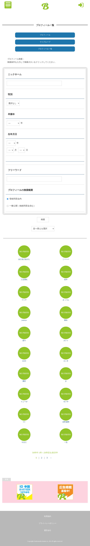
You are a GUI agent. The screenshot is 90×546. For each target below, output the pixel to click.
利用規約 (47, 516)
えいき (65, 361)
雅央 (65, 320)
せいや (65, 402)
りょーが (24, 402)
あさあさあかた (24, 259)
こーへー (66, 259)
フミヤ (24, 300)
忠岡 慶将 (65, 422)
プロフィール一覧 (45, 49)
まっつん (66, 300)
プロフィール (45, 35)
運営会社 (47, 530)
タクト (65, 340)
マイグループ (45, 42)
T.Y (24, 422)
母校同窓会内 (15, 199)
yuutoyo (24, 320)
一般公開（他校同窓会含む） (22, 206)
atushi (24, 361)
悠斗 (24, 340)
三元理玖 (24, 279)
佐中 (65, 279)
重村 (24, 381)
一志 (65, 442)
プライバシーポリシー (47, 523)
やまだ (24, 442)
